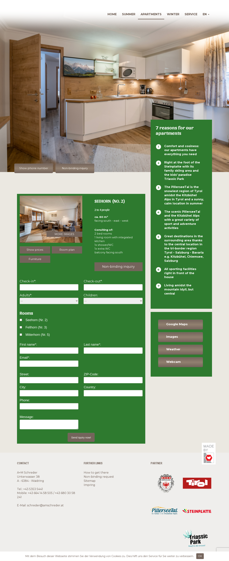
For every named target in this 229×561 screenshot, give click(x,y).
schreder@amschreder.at (45, 505)
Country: (90, 387)
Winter (173, 14)
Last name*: (92, 345)
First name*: (28, 345)
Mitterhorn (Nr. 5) (37, 334)
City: (23, 387)
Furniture (35, 259)
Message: (27, 417)
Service (191, 14)
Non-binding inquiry (78, 168)
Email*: (25, 358)
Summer (128, 14)
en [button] (206, 14)
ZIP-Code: (91, 374)
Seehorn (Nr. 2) (36, 320)
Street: (24, 374)
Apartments (151, 14)
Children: (91, 295)
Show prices (35, 250)
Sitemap (90, 481)
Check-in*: (28, 281)
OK (200, 556)
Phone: (25, 400)
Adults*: (26, 295)
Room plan (67, 250)
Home (112, 14)
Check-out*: (93, 281)
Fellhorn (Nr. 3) (36, 327)
